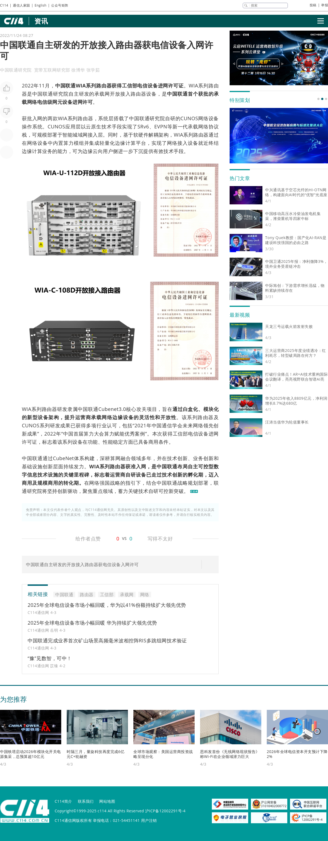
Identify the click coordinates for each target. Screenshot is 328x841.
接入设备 (187, 143)
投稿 (313, 5)
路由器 (104, 85)
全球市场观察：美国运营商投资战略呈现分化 (163, 754)
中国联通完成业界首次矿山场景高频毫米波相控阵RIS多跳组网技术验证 (107, 640)
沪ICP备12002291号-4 (165, 810)
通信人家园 (21, 5)
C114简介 (63, 801)
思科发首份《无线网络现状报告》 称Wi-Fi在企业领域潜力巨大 (230, 754)
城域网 (80, 134)
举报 (324, 5)
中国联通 (65, 85)
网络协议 (208, 126)
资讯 (41, 20)
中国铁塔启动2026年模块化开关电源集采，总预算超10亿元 (30, 754)
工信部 (129, 85)
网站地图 (107, 801)
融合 (126, 458)
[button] (318, 99)
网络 (32, 102)
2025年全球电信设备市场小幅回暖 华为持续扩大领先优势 (92, 622)
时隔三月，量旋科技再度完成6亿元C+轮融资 (96, 754)
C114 (4, 5)
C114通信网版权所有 (73, 820)
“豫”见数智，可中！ (50, 658)
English (40, 5)
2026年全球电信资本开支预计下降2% (297, 754)
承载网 (102, 93)
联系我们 (86, 801)
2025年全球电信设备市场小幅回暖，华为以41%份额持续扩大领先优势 (107, 605)
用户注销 (149, 820)
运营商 (83, 417)
